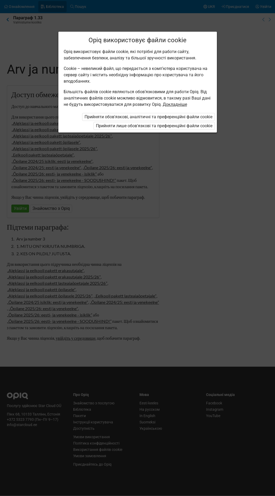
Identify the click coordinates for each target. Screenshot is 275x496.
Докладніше (175, 104)
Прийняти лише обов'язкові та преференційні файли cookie (154, 125)
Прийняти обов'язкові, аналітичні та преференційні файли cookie (148, 116)
